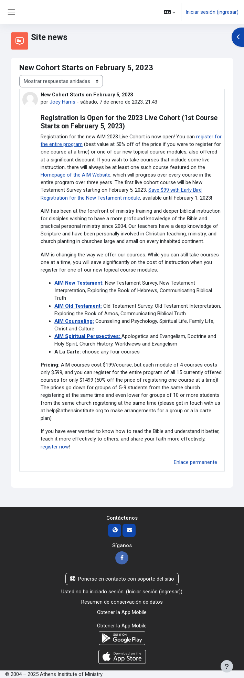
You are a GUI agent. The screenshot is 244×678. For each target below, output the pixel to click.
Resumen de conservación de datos (122, 602)
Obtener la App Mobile (122, 612)
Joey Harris (62, 102)
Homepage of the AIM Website (75, 175)
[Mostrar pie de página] (227, 666)
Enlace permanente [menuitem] (195, 462)
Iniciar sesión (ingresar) (211, 12)
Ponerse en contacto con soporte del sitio (122, 579)
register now (55, 447)
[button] (169, 12)
